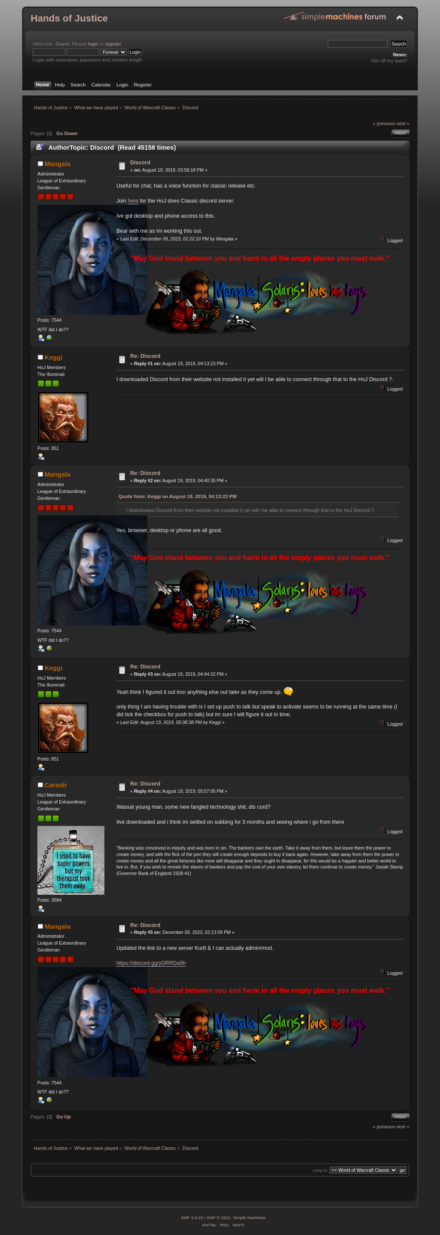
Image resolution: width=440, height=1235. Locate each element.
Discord (140, 163)
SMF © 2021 (219, 1217)
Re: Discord (145, 356)
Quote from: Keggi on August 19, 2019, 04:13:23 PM (178, 496)
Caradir (56, 784)
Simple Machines (249, 1217)
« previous (384, 123)
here (133, 201)
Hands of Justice (69, 18)
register (113, 43)
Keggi (54, 357)
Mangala (57, 163)
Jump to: (320, 1170)
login (93, 43)
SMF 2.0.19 (192, 1217)
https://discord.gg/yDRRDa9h (151, 963)
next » (402, 123)
